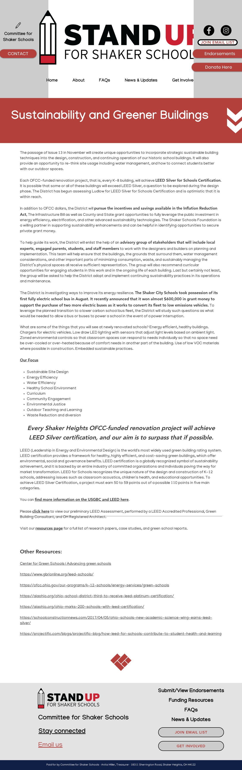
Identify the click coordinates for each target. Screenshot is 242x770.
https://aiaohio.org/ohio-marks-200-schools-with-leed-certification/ (82, 607)
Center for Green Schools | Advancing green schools (65, 564)
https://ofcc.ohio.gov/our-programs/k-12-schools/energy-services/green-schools (94, 586)
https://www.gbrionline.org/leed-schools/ (56, 575)
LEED (25, 451)
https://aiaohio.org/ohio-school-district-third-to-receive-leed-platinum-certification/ (97, 596)
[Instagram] (226, 30)
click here (40, 511)
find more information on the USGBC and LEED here (82, 499)
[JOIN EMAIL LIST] (218, 42)
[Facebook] (209, 30)
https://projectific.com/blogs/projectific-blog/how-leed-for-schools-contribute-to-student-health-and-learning (121, 634)
